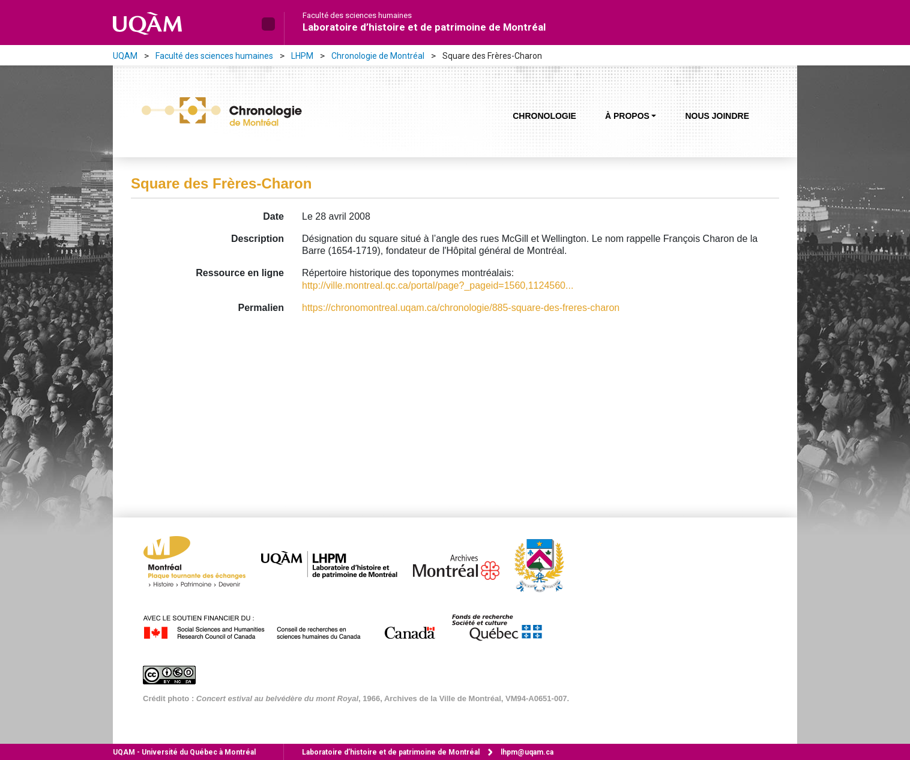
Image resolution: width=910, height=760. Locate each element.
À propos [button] (627, 116)
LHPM (302, 56)
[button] (268, 24)
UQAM (125, 56)
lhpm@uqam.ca (527, 752)
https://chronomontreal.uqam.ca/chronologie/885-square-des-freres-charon (460, 308)
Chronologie (544, 116)
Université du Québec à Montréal (184, 752)
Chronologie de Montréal (377, 56)
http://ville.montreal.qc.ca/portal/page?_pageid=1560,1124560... (437, 285)
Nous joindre (717, 116)
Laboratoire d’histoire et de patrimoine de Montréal (424, 27)
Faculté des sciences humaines (357, 15)
